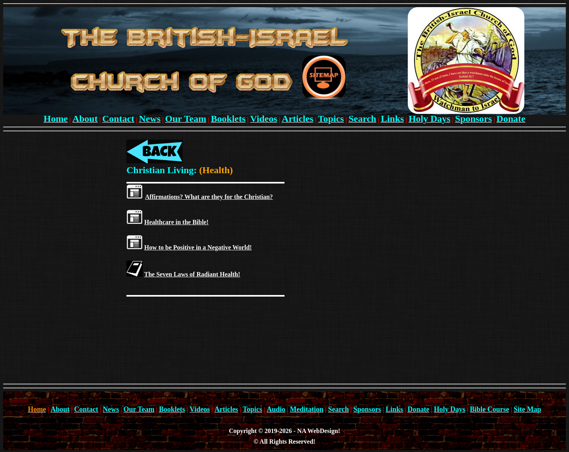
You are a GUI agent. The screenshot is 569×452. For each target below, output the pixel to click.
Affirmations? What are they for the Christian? (209, 196)
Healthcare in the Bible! (176, 222)
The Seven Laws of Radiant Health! (192, 274)
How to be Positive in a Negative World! (198, 247)
